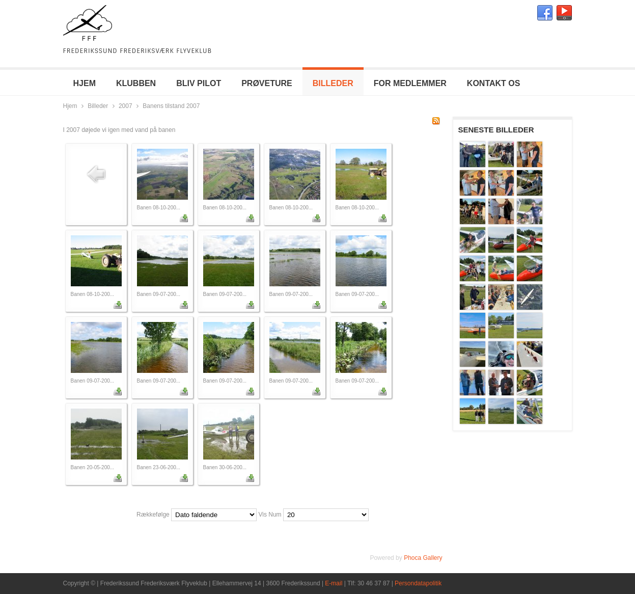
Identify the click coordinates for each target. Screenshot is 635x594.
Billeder (98, 106)
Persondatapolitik (418, 583)
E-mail (333, 583)
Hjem (70, 106)
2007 (125, 106)
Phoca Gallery (423, 557)
